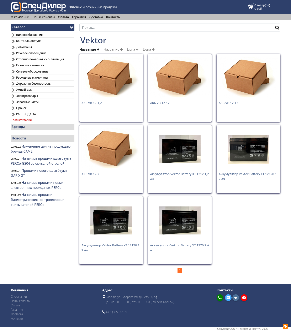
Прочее (19, 108)
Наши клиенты (43, 17)
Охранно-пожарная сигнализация (37, 59)
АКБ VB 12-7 (90, 174)
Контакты (113, 17)
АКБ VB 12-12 (160, 103)
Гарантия (79, 17)
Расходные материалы (29, 77)
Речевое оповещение (28, 53)
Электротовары (24, 96)
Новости (19, 138)
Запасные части (24, 102)
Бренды (18, 126)
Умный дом (21, 90)
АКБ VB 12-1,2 (91, 103)
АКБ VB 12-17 (228, 103)
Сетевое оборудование (29, 71)
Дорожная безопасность (31, 83)
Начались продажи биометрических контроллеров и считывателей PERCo (37, 199)
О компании (20, 17)
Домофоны (21, 47)
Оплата (63, 17)
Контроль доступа (26, 41)
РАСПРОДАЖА (23, 114)
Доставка (96, 17)
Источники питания (27, 65)
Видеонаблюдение (27, 35)
